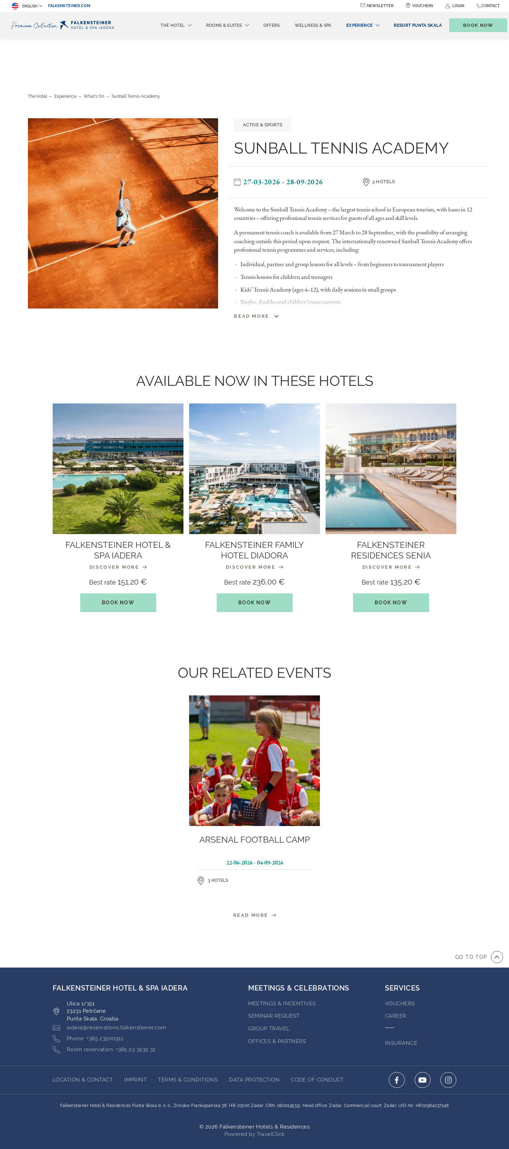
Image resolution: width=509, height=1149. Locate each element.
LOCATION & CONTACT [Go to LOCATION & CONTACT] (83, 1041)
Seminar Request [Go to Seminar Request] (274, 977)
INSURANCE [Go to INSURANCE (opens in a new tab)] (401, 1004)
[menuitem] (406, 25)
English (24, 6)
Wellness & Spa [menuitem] (301, 25)
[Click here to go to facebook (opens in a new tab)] (397, 1041)
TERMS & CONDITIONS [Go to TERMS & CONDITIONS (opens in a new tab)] (188, 1041)
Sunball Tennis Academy (136, 57)
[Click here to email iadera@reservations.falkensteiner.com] (109, 989)
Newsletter (380, 6)
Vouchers (422, 6)
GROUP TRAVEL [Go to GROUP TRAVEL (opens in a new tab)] (268, 990)
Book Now (118, 564)
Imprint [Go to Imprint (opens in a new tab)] (135, 1041)
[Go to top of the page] (479, 918)
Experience (65, 57)
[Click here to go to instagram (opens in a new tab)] (448, 1041)
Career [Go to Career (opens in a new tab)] (395, 977)
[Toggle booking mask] (471, 25)
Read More (254, 876)
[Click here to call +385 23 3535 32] (104, 1011)
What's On (94, 57)
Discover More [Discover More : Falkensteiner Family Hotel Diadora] (254, 528)
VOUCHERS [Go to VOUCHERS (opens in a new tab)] (400, 965)
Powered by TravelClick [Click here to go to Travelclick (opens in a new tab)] (254, 1095)
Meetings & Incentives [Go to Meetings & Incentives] (282, 965)
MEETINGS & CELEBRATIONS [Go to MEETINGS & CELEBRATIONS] (298, 949)
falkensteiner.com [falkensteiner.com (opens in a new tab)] (69, 6)
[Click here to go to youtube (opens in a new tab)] (423, 1041)
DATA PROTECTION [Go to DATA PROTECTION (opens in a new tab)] (254, 1041)
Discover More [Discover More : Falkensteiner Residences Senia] (391, 528)
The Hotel (37, 57)
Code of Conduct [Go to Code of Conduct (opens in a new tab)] (317, 1041)
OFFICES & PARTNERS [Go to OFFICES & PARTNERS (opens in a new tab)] (277, 1002)
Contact (490, 6)
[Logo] (65, 25)
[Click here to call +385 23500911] (88, 1000)
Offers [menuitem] (260, 25)
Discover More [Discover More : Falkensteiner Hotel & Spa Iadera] (118, 528)
